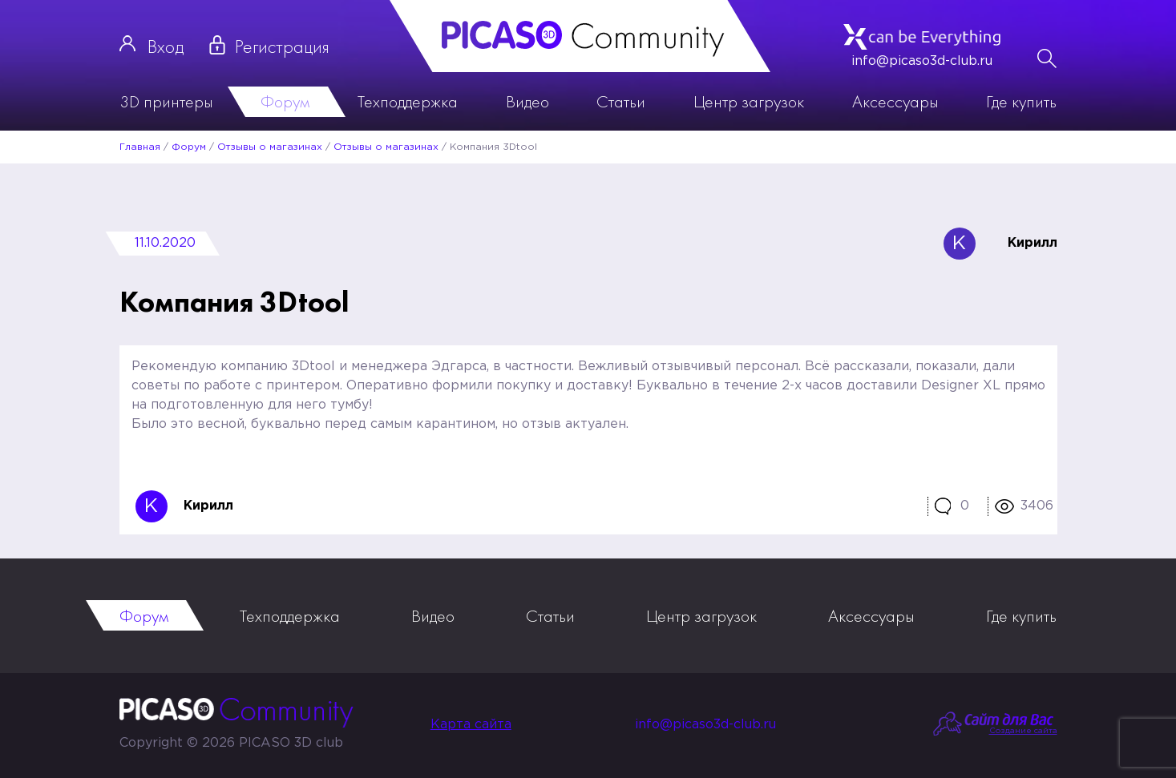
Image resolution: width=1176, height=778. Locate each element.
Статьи (620, 101)
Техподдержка (408, 101)
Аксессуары (895, 101)
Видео (527, 101)
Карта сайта (470, 725)
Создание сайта (1023, 731)
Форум (285, 101)
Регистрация (282, 46)
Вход (166, 46)
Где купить (1021, 101)
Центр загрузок (748, 101)
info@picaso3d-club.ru (921, 61)
